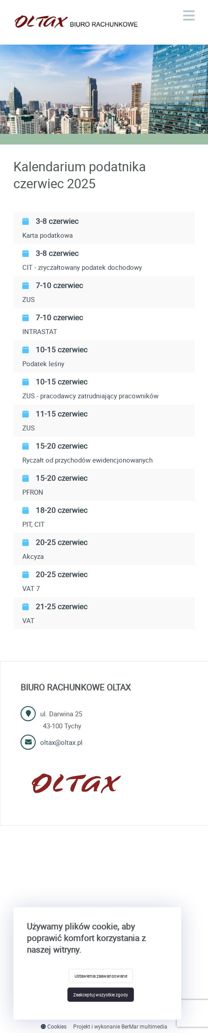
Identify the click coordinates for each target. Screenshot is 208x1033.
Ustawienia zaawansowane (101, 976)
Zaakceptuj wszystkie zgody (100, 995)
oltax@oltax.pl (61, 742)
